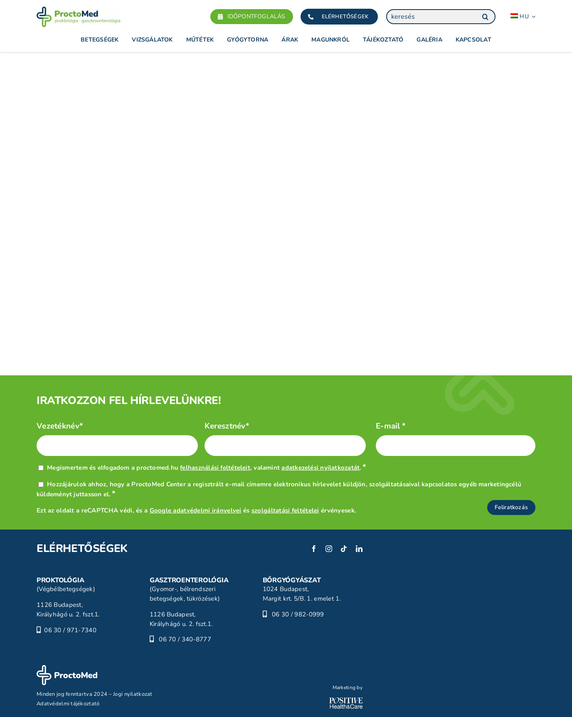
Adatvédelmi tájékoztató (68, 703)
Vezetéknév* (60, 426)
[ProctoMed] (67, 668)
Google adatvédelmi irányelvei (196, 510)
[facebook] (314, 548)
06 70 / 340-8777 (185, 639)
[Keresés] (485, 16)
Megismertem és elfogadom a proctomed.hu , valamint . (206, 467)
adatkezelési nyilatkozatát (320, 467)
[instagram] (328, 548)
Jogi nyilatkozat (133, 694)
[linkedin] (359, 548)
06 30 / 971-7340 (70, 630)
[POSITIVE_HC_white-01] (345, 701)
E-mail (391, 426)
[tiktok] (343, 548)
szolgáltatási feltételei (285, 510)
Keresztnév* (227, 426)
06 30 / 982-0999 (298, 614)
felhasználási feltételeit (215, 467)
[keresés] (441, 16)
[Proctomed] (78, 10)
